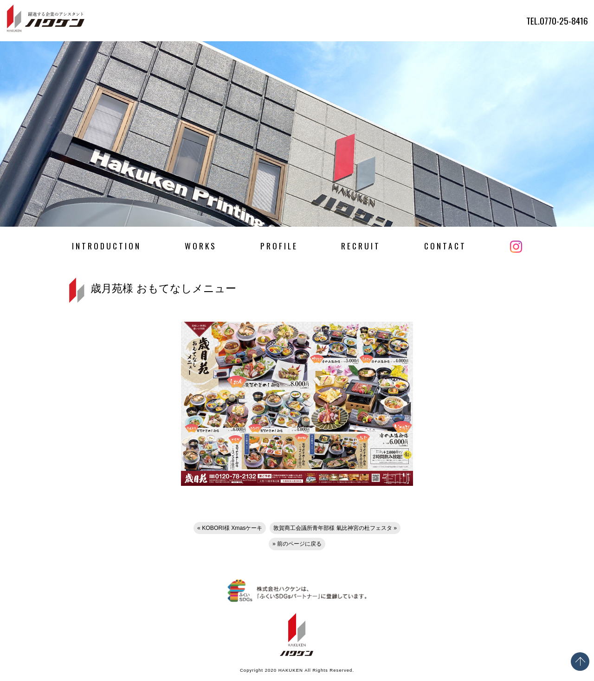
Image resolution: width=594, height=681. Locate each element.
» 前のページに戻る (297, 544)
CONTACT (445, 246)
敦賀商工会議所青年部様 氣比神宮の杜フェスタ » (335, 528)
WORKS (201, 246)
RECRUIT (361, 246)
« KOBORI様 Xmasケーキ (229, 528)
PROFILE (279, 246)
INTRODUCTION (106, 246)
